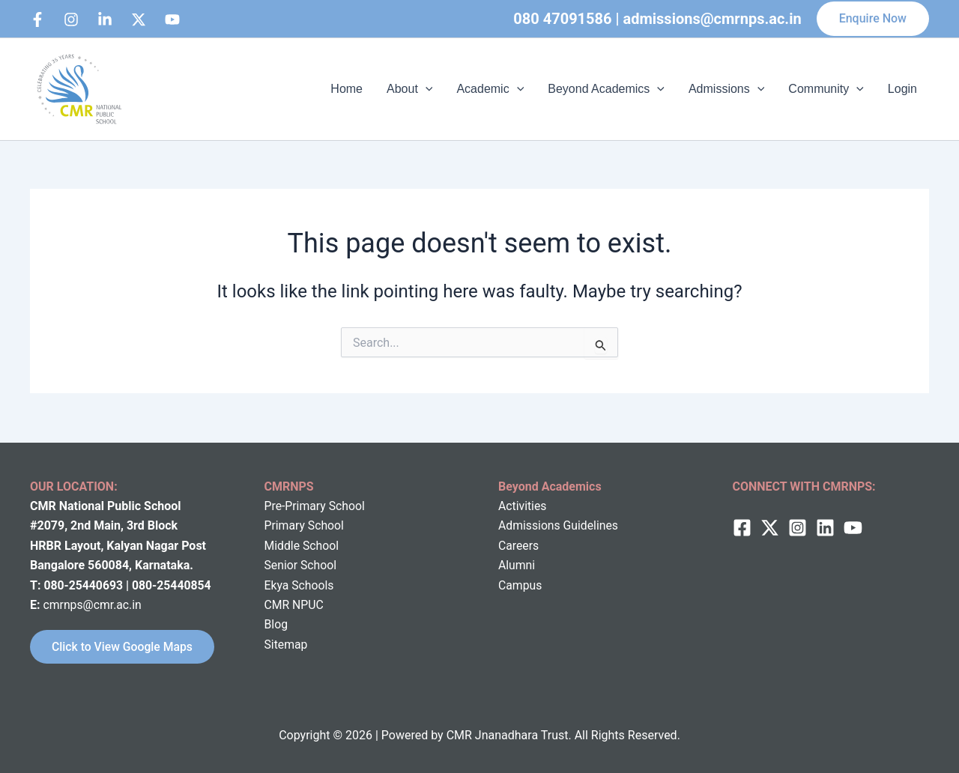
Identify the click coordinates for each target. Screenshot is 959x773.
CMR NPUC (294, 604)
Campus (520, 584)
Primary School (304, 525)
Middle (282, 544)
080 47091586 (562, 19)
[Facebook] (37, 19)
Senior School (301, 564)
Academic (490, 89)
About (409, 89)
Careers (518, 544)
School (320, 544)
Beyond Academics (606, 89)
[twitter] (769, 527)
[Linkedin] (104, 19)
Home (346, 88)
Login (902, 88)
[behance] (138, 19)
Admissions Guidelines (559, 525)
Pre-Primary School (315, 505)
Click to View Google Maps (124, 646)
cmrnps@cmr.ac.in (92, 604)
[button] (873, 18)
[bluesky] (172, 19)
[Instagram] (71, 19)
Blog (276, 623)
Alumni (517, 564)
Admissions (726, 89)
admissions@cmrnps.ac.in (712, 19)
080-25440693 (85, 584)
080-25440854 (173, 584)
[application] (425, 89)
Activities (522, 505)
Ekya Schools (299, 584)
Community (826, 89)
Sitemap (286, 643)
